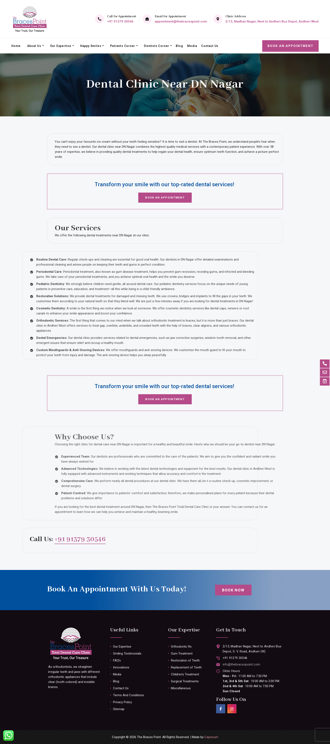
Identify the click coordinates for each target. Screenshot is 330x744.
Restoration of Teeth (185, 660)
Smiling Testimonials (127, 653)
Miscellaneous (181, 688)
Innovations (121, 667)
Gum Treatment (182, 653)
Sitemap (118, 709)
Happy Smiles (90, 45)
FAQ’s (117, 660)
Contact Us (209, 45)
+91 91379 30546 (120, 21)
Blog (178, 45)
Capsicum (211, 737)
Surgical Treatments (185, 681)
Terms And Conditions (128, 695)
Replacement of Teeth (186, 667)
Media (191, 45)
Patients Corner (122, 45)
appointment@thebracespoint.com (181, 21)
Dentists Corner (156, 45)
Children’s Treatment (185, 674)
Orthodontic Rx (181, 646)
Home (15, 45)
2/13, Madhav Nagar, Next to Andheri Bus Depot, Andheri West (272, 21)
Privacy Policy (122, 702)
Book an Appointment (290, 46)
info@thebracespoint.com (241, 664)
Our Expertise (60, 45)
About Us (34, 45)
